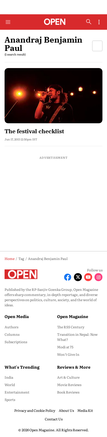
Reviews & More (73, 367)
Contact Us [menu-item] (53, 419)
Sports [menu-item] (10, 399)
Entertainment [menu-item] (17, 392)
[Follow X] (78, 277)
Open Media (17, 316)
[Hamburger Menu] (8, 22)
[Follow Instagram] (98, 277)
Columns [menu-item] (12, 334)
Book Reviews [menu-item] (68, 392)
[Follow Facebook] (68, 277)
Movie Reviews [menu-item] (69, 384)
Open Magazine (72, 316)
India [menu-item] (9, 377)
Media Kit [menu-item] (85, 410)
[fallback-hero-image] (53, 95)
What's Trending (22, 367)
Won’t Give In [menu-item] (68, 354)
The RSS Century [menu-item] (70, 326)
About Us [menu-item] (66, 410)
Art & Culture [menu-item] (68, 377)
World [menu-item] (10, 384)
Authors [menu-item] (11, 326)
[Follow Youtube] (88, 277)
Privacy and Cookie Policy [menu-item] (34, 410)
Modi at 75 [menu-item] (65, 346)
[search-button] (88, 21)
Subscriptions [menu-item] (16, 341)
